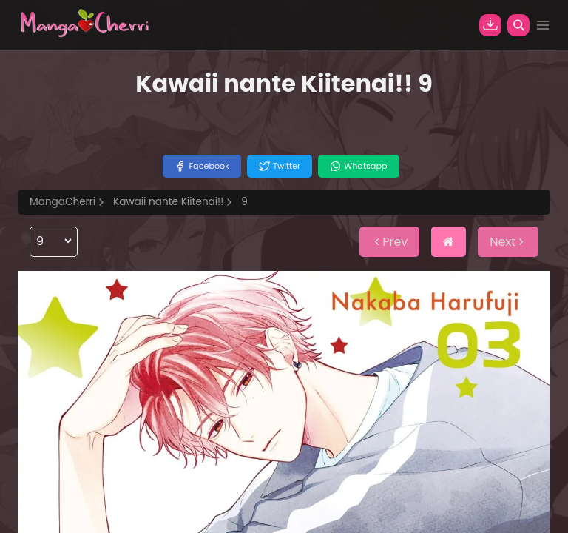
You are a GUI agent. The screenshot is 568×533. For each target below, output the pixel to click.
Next (508, 242)
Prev (389, 242)
